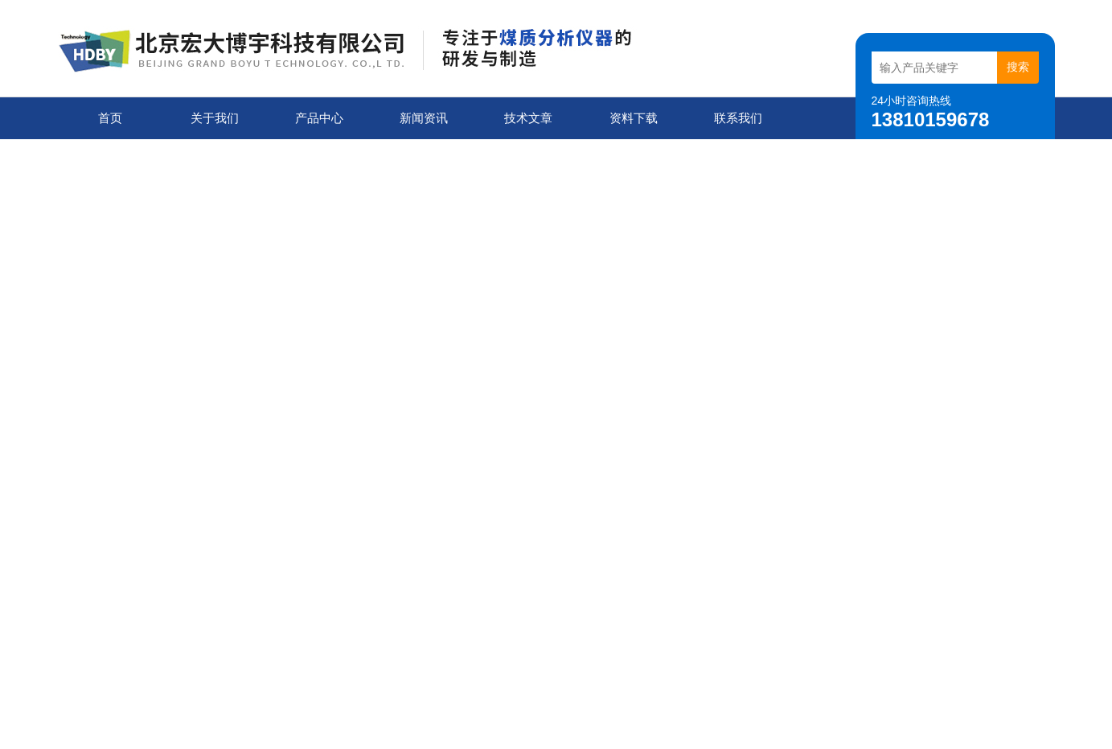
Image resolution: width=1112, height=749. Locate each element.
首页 (110, 118)
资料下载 (633, 118)
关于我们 (215, 118)
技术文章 (528, 118)
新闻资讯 (424, 118)
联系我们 (738, 118)
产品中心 (319, 118)
